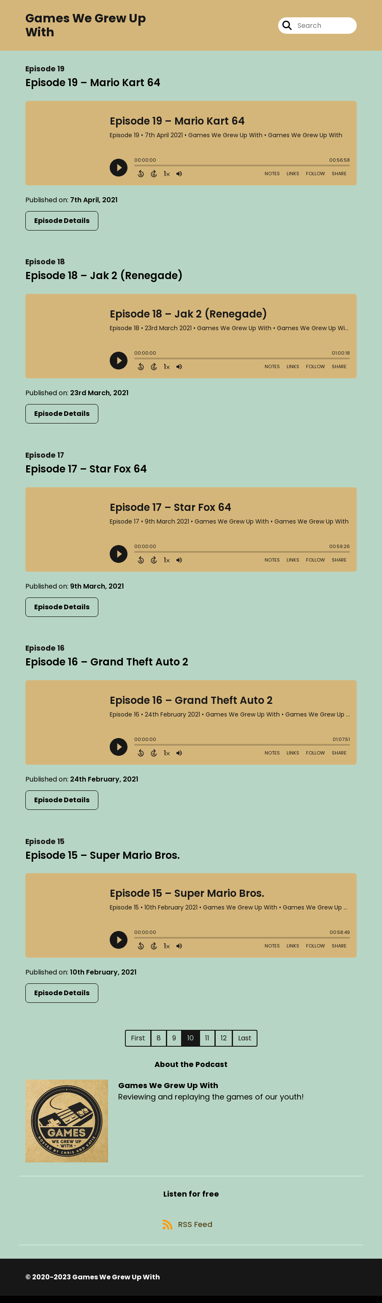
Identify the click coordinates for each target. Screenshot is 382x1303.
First (138, 1041)
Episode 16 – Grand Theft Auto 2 (106, 665)
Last (245, 1041)
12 (224, 1041)
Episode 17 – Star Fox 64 (86, 472)
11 (207, 1041)
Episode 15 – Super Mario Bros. (102, 858)
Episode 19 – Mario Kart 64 (92, 85)
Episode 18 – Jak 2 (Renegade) (104, 278)
